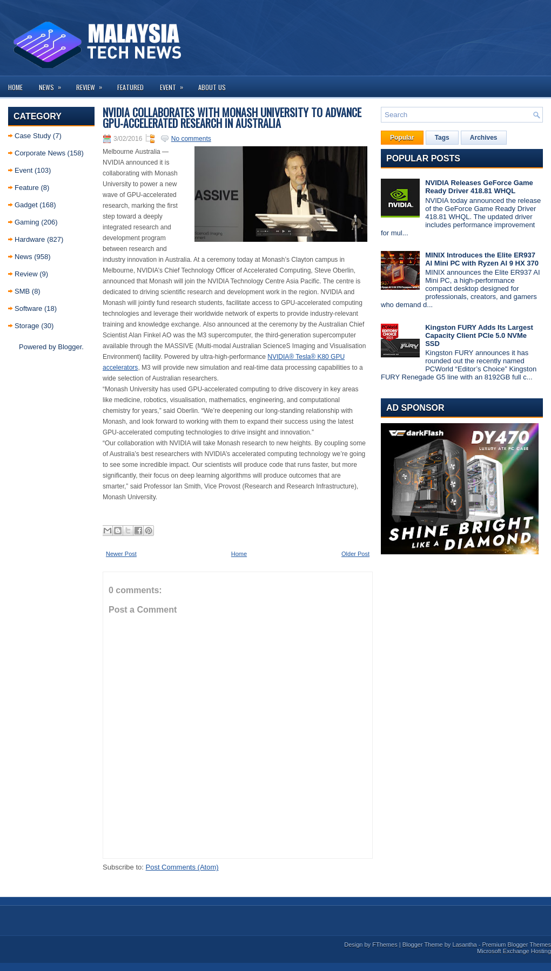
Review (92, 84)
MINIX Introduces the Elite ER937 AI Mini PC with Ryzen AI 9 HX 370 (482, 259)
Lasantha (464, 944)
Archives (484, 137)
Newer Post (121, 554)
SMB (22, 291)
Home (15, 87)
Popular (402, 137)
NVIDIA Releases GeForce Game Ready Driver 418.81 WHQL (479, 187)
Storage (27, 326)
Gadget (26, 205)
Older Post (355, 554)
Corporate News (40, 153)
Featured (130, 87)
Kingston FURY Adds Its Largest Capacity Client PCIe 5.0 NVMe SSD (479, 335)
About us (212, 87)
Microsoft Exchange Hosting (514, 951)
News (53, 84)
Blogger (70, 347)
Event (175, 84)
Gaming (27, 222)
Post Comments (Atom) (182, 867)
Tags (442, 137)
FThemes (384, 944)
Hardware (30, 239)
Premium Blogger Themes (516, 944)
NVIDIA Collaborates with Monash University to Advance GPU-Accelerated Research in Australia (232, 117)
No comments (191, 138)
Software (28, 308)
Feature (27, 188)
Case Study (33, 136)
